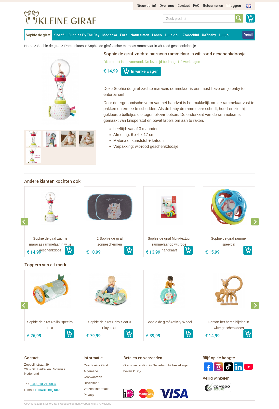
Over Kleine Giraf (96, 365)
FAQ (196, 6)
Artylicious (105, 403)
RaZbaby (209, 35)
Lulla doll (172, 35)
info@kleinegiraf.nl (48, 390)
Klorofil (59, 35)
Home (28, 46)
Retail (248, 35)
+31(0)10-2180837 (43, 384)
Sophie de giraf (38, 35)
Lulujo (224, 35)
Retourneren (213, 6)
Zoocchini (191, 35)
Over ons (166, 6)
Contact (183, 6)
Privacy (89, 395)
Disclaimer (91, 383)
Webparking (88, 403)
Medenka (109, 35)
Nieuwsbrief (146, 6)
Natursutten (140, 35)
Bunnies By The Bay (83, 35)
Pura (124, 35)
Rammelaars (74, 46)
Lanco (157, 35)
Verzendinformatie (96, 389)
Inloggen (233, 6)
